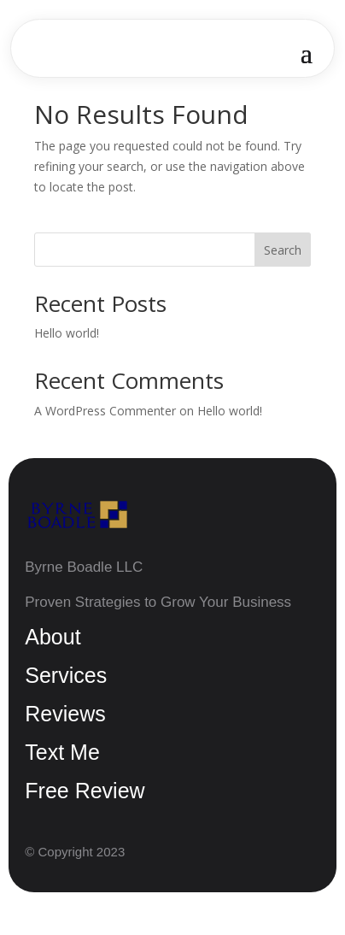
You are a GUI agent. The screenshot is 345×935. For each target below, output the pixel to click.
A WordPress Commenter (105, 411)
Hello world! (66, 333)
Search (282, 250)
